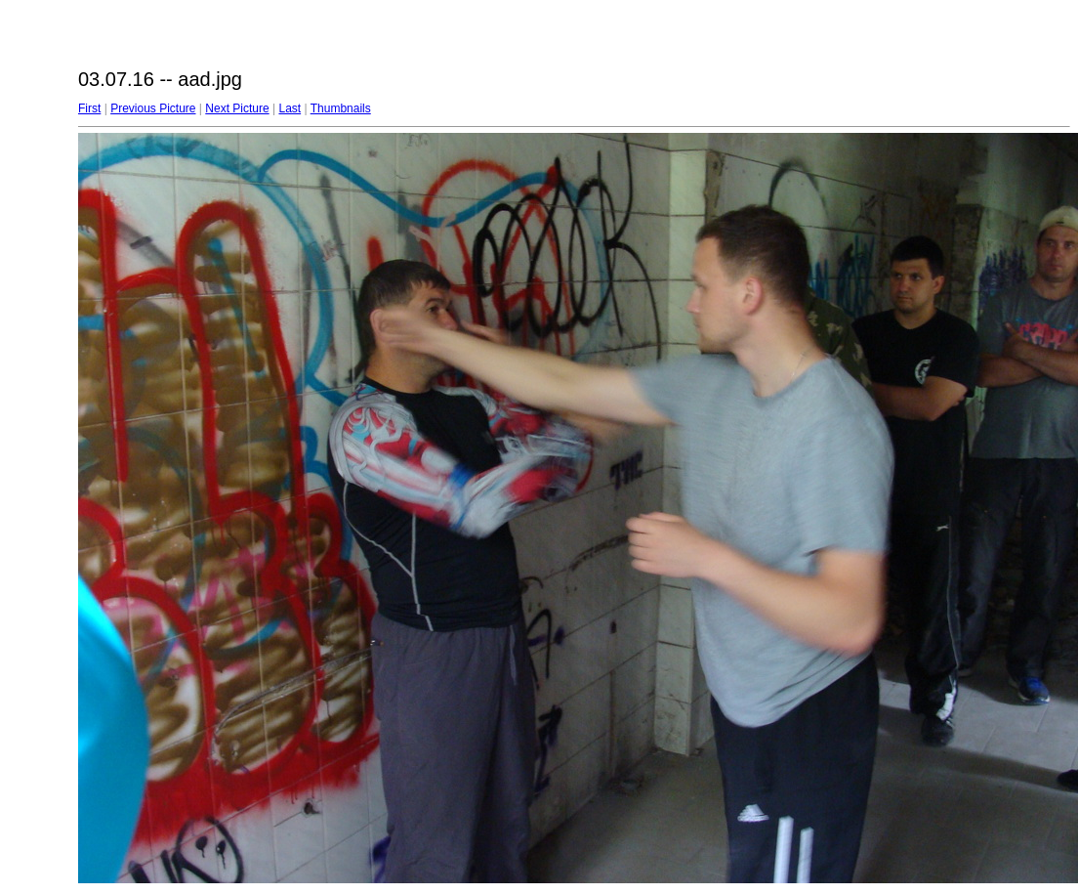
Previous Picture (152, 108)
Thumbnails (341, 108)
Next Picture (237, 108)
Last (289, 108)
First (89, 108)
